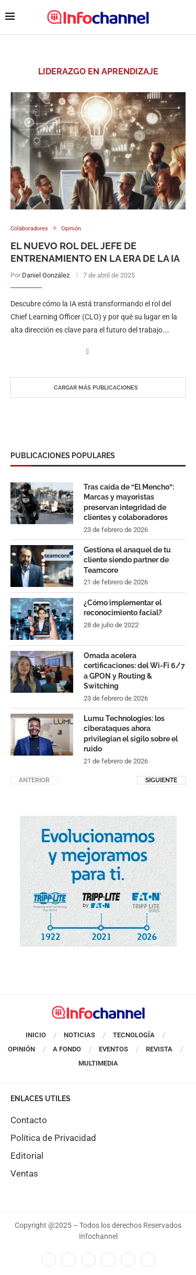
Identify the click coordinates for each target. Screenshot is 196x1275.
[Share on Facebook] (87, 351)
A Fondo (67, 1049)
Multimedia (98, 1063)
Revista (159, 1049)
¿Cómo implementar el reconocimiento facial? (123, 607)
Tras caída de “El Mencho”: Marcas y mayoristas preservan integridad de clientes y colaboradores (129, 502)
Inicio (36, 1035)
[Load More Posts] (98, 387)
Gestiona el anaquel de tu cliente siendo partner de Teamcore (127, 560)
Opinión (21, 1049)
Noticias (79, 1035)
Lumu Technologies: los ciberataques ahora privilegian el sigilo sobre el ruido (131, 733)
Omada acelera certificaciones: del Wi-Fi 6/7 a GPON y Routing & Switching (134, 671)
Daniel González (46, 275)
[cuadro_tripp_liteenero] (98, 821)
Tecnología (134, 1035)
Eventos (113, 1049)
